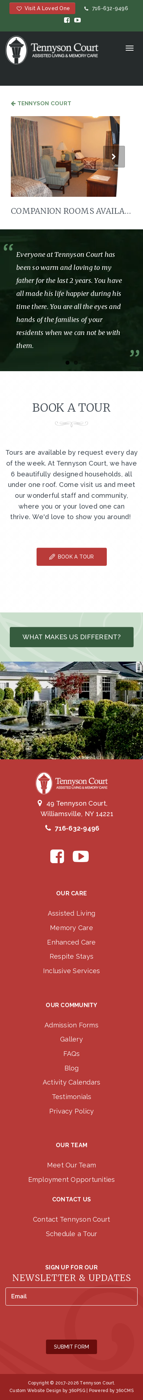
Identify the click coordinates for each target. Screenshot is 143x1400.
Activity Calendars (72, 1082)
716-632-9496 (105, 8)
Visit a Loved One (42, 8)
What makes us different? (71, 637)
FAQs (71, 1053)
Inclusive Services (71, 971)
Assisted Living (72, 913)
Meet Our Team (71, 1165)
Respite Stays (71, 956)
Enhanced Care (71, 942)
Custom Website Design (35, 1390)
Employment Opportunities (71, 1179)
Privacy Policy (71, 1111)
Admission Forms (71, 1025)
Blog (71, 1068)
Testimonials (72, 1096)
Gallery (71, 1039)
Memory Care (71, 928)
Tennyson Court (41, 103)
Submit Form (71, 1347)
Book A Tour (71, 557)
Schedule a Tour (71, 1234)
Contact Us (71, 1199)
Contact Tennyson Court (71, 1219)
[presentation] (60, 1323)
